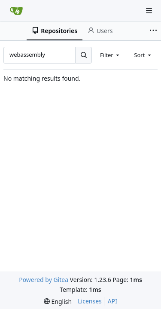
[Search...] (83, 55)
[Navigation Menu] (149, 10)
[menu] (58, 301)
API (112, 301)
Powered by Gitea (43, 280)
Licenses (90, 301)
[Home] (16, 10)
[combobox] (110, 55)
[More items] (154, 30)
